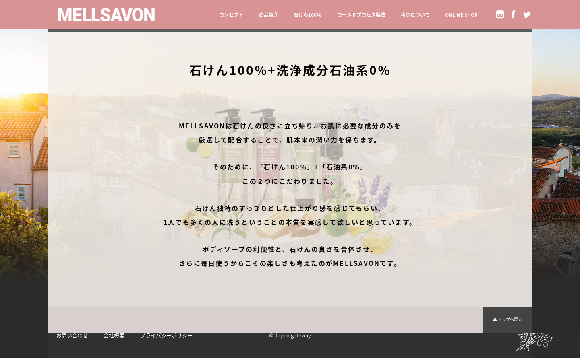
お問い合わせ (72, 335)
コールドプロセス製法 (361, 15)
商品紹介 (268, 15)
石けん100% (307, 15)
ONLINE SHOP (461, 15)
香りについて (415, 15)
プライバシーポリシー (166, 335)
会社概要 (114, 335)
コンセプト (231, 15)
